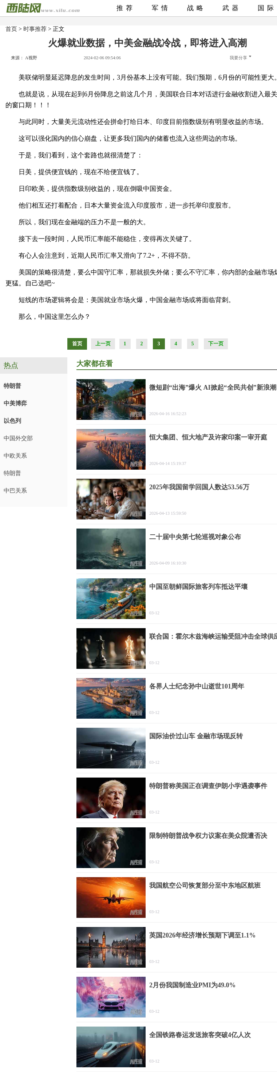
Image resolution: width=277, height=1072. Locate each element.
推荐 (125, 8)
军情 (161, 8)
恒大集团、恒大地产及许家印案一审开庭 (208, 437)
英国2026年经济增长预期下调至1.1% (202, 935)
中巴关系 (15, 490)
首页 (11, 29)
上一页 (103, 343)
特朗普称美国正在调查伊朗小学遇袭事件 (208, 786)
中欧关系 (15, 456)
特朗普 (12, 386)
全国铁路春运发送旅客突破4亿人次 (200, 1035)
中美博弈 (15, 403)
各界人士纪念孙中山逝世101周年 (196, 686)
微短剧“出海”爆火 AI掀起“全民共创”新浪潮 (212, 387)
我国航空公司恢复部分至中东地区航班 (205, 885)
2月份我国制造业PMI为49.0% (192, 985)
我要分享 (240, 57)
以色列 (12, 421)
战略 (196, 8)
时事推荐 (35, 29)
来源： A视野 (24, 57)
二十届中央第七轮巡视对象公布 (195, 537)
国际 (267, 8)
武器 (231, 8)
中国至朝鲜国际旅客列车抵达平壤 (198, 586)
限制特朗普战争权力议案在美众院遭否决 (208, 835)
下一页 (215, 343)
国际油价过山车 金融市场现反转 (196, 736)
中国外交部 (18, 438)
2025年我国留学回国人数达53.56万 (199, 487)
